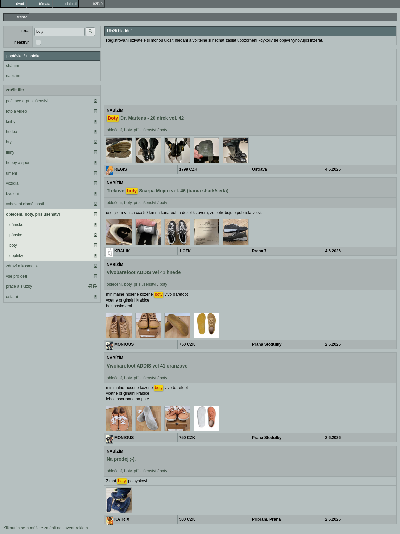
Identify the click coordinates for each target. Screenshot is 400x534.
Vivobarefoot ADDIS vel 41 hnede (144, 272)
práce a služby (19, 286)
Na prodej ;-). (121, 459)
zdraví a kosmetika (23, 266)
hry (9, 142)
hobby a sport (18, 162)
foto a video (16, 111)
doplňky (16, 255)
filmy (10, 152)
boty (13, 245)
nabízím (13, 75)
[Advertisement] (250, 74)
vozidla (12, 183)
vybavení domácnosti (25, 204)
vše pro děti (16, 276)
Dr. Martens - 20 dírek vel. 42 (145, 118)
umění (11, 173)
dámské (16, 224)
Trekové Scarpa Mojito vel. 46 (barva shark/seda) (167, 191)
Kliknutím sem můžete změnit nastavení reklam (45, 528)
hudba (11, 131)
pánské (15, 234)
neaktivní (22, 42)
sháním (12, 65)
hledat (25, 30)
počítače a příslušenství (27, 100)
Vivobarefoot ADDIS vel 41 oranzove (147, 366)
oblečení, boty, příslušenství (33, 214)
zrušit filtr (15, 90)
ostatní (12, 296)
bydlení (12, 193)
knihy (10, 121)
